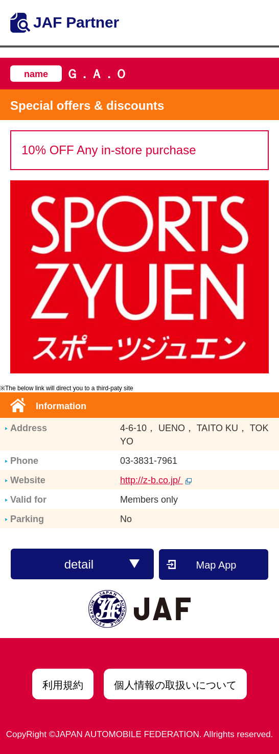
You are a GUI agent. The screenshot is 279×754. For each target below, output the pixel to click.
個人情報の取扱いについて (175, 685)
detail (102, 564)
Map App (216, 565)
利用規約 (62, 685)
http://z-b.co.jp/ (156, 480)
